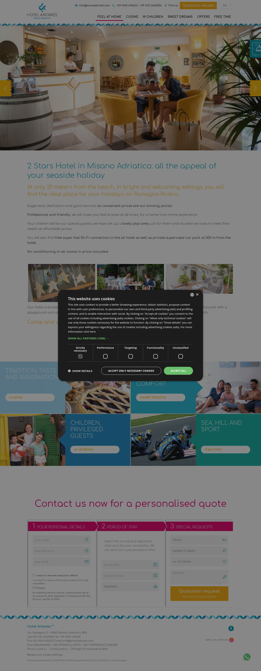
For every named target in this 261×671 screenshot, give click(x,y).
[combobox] (192, 295)
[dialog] (130, 335)
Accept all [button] (178, 370)
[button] (130, 338)
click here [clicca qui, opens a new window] (90, 331)
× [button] (197, 294)
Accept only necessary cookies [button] (131, 370)
